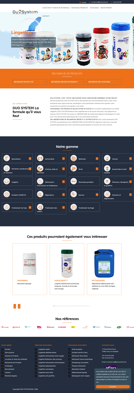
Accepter (113, 387)
